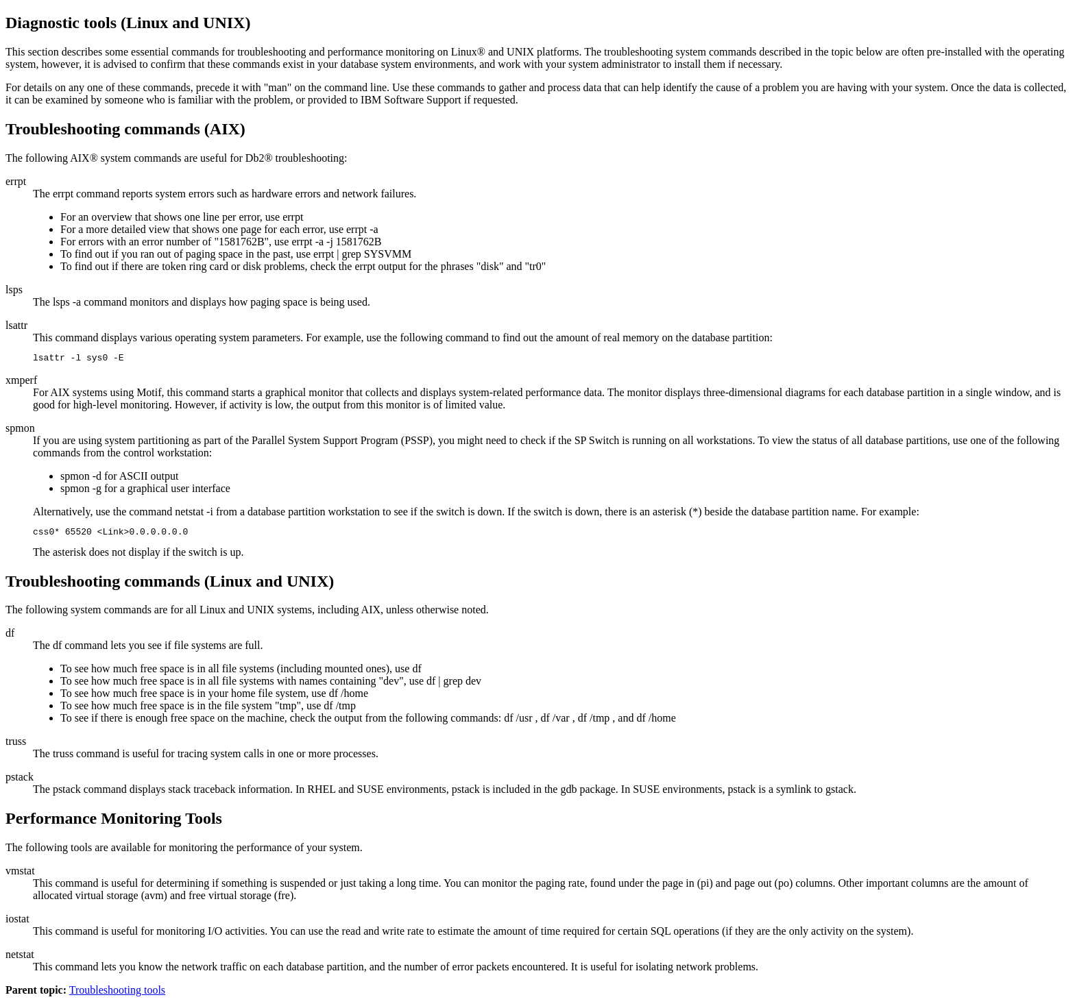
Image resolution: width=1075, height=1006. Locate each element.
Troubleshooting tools (117, 994)
